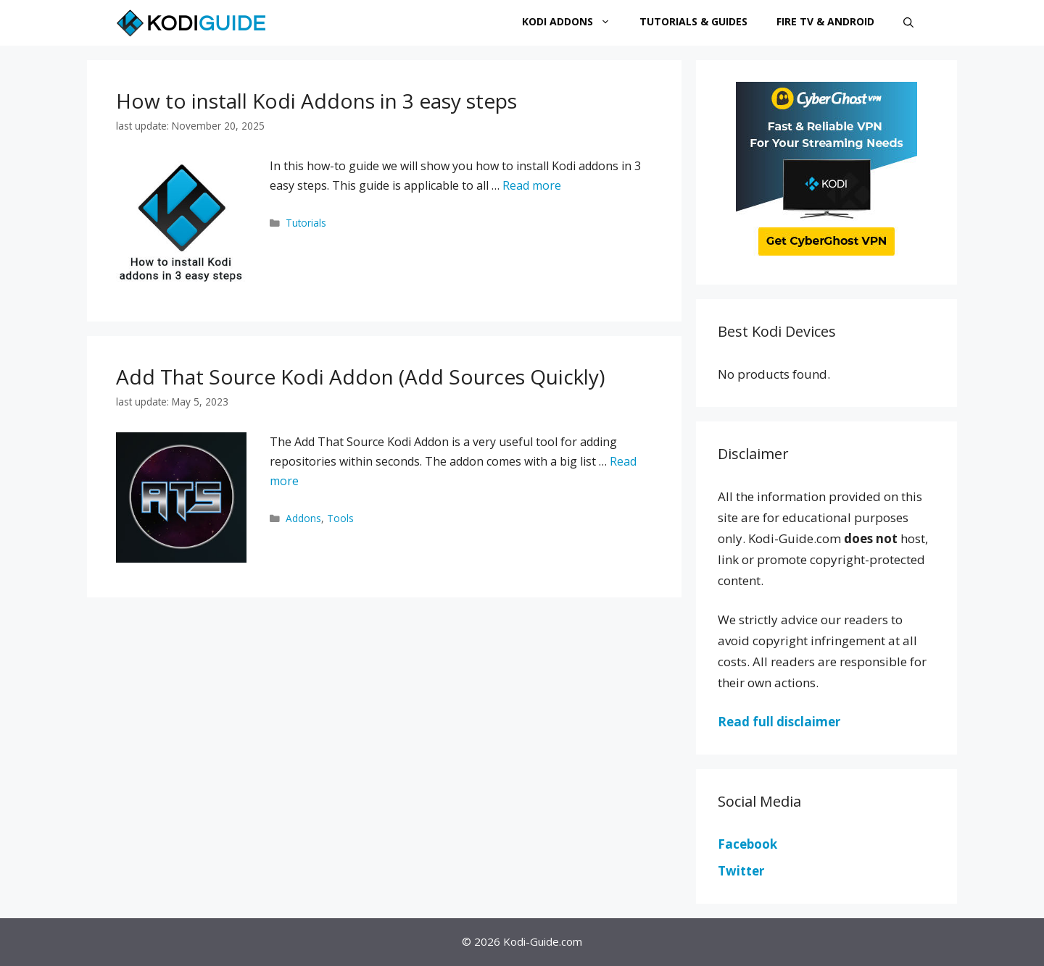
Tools (340, 518)
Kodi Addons (573, 21)
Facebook (747, 844)
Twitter (741, 870)
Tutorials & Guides (693, 21)
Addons (303, 518)
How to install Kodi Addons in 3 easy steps (316, 100)
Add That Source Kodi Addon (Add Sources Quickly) (360, 376)
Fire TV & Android (825, 21)
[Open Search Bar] (908, 23)
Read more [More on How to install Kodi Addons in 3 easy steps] (531, 185)
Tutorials (306, 223)
